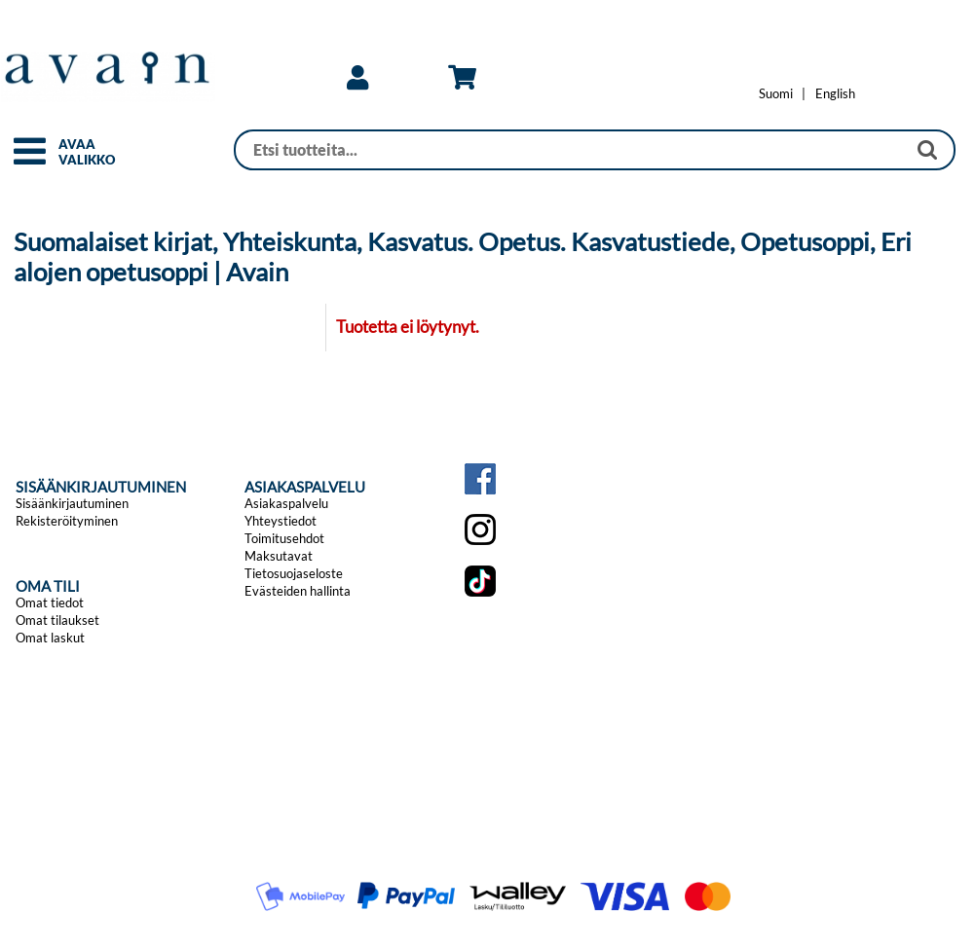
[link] (357, 78)
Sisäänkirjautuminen (72, 503)
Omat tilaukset (57, 620)
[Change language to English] (835, 93)
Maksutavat (278, 556)
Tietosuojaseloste (293, 573)
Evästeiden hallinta (297, 591)
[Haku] (570, 149)
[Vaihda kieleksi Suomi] (776, 93)
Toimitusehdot (284, 538)
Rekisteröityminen (67, 521)
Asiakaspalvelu (286, 503)
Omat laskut (50, 637)
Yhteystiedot (280, 521)
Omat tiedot (50, 602)
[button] (30, 159)
